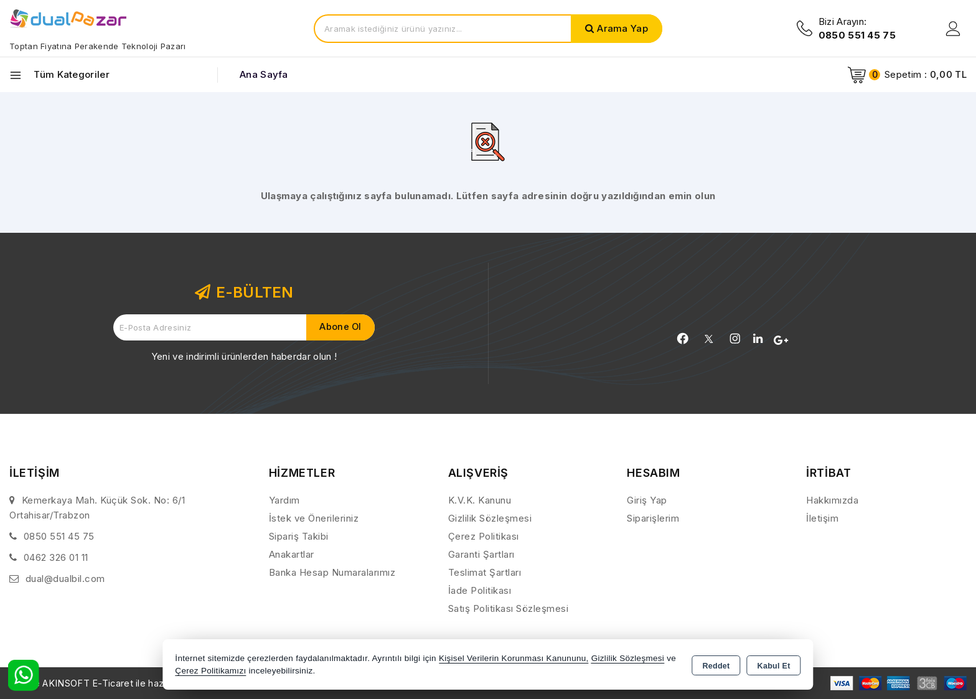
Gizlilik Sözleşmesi (490, 518)
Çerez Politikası (483, 536)
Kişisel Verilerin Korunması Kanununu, (514, 658)
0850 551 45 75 (59, 536)
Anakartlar (291, 554)
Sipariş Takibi (299, 536)
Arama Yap (622, 28)
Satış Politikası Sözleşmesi (508, 608)
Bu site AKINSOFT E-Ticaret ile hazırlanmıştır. (109, 683)
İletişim (822, 518)
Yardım (284, 500)
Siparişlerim (653, 518)
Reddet (716, 665)
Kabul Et (774, 665)
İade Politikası (480, 590)
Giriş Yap (647, 500)
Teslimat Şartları (485, 572)
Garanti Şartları (481, 554)
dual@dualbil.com (65, 578)
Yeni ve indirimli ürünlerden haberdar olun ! (244, 356)
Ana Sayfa (264, 74)
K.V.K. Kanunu (480, 500)
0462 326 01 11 (56, 557)
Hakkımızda (832, 500)
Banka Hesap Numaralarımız (332, 572)
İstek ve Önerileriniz (314, 518)
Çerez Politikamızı (210, 670)
